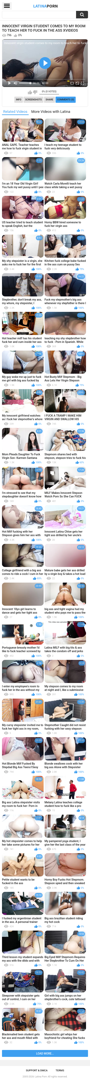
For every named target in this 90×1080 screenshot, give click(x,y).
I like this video (30, 92)
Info (18, 99)
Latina (45, 6)
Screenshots (33, 99)
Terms (60, 1070)
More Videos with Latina (50, 111)
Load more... (45, 1053)
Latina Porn (41, 1076)
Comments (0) (65, 99)
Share (49, 99)
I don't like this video (35, 92)
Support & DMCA (37, 1070)
